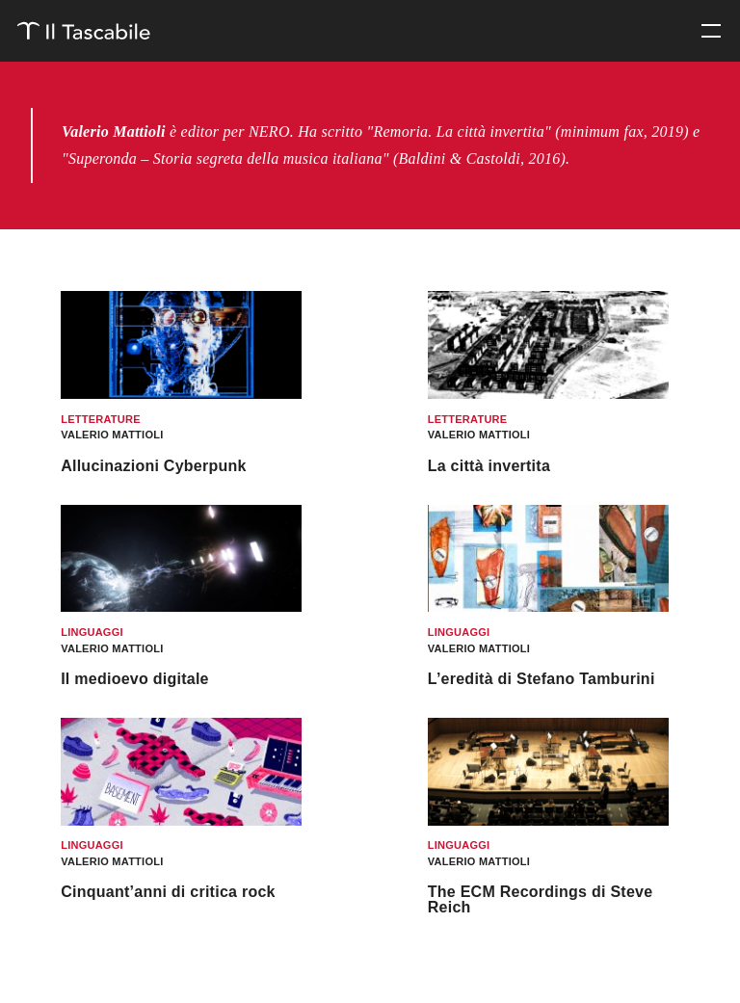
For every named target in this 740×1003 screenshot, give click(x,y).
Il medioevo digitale (135, 679)
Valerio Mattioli (112, 434)
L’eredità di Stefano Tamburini (541, 679)
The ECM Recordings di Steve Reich (540, 899)
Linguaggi (92, 632)
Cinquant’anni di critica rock (168, 892)
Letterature (101, 419)
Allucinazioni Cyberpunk (154, 466)
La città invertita (489, 466)
